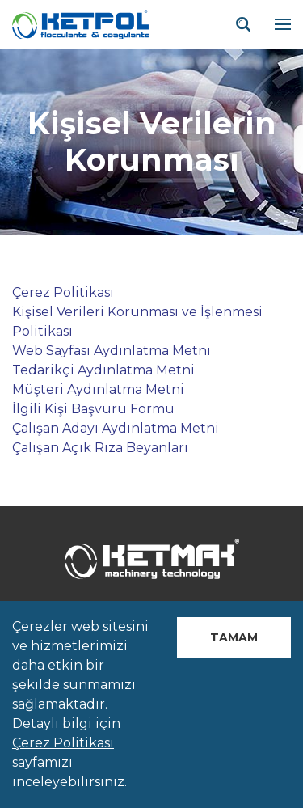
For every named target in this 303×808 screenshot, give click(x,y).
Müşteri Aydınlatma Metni (98, 389)
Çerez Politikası (63, 292)
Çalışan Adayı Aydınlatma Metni (115, 428)
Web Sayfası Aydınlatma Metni (111, 350)
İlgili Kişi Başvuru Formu (93, 409)
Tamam (234, 637)
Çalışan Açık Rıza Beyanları (100, 447)
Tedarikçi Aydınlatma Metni (103, 370)
